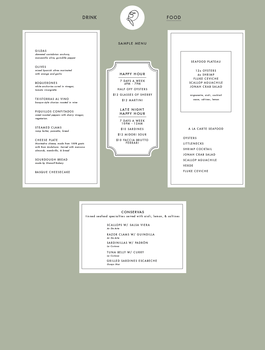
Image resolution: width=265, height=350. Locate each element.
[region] (89, 18)
